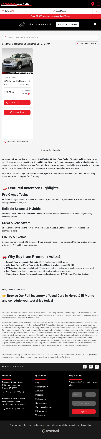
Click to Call (12, 102)
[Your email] (84, 403)
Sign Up (84, 411)
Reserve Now (17, 112)
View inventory (41, 387)
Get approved (41, 403)
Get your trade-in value (67, 25)
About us (39, 391)
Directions (39, 395)
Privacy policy (41, 411)
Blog (37, 383)
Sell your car (40, 399)
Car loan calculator (43, 407)
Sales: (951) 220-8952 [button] (14, 392)
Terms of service (42, 415)
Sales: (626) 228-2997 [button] (14, 408)
